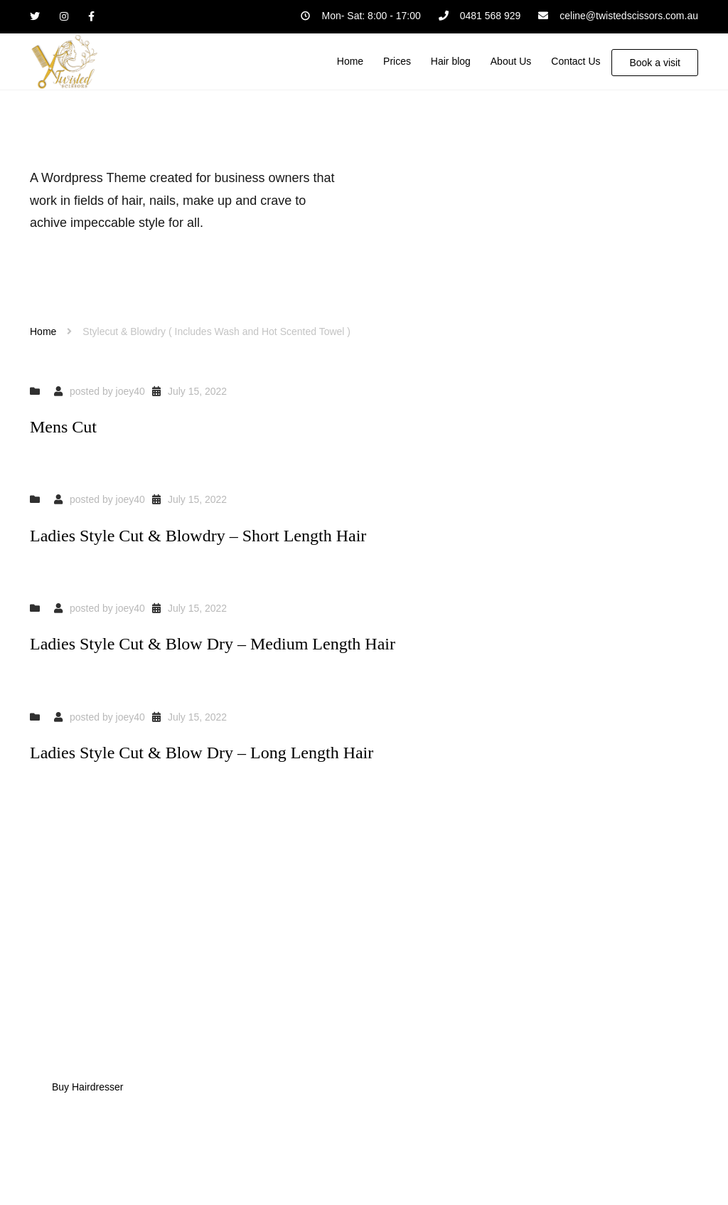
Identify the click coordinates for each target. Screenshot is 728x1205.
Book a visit (654, 62)
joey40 (130, 391)
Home (43, 331)
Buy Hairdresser (87, 1087)
